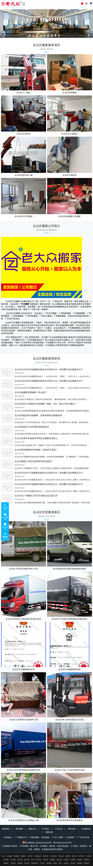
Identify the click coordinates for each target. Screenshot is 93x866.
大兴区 (88, 856)
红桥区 (73, 860)
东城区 (9, 856)
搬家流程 (49, 832)
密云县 (20, 860)
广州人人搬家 (57, 837)
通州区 (68, 856)
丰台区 (30, 856)
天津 (33, 860)
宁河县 (42, 863)
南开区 (59, 860)
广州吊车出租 (83, 837)
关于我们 (45, 829)
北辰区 (13, 863)
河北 (60, 863)
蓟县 (55, 863)
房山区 (61, 856)
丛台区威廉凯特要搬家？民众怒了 (31, 392)
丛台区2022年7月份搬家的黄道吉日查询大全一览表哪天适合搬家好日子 (49, 473)
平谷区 (13, 860)
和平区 (38, 860)
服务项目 (6, 829)
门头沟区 (53, 856)
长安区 (73, 863)
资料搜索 (19, 829)
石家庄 (66, 863)
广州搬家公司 (21, 837)
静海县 (49, 863)
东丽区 (79, 860)
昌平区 (81, 856)
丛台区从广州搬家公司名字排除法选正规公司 (36, 496)
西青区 (86, 860)
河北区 (66, 860)
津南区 (6, 863)
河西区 (52, 860)
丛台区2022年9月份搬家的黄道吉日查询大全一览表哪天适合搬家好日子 (49, 369)
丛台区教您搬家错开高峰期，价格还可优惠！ (36, 450)
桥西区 (79, 863)
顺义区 (74, 856)
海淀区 (45, 856)
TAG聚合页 (86, 829)
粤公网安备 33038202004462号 (37, 843)
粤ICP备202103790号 (62, 843)
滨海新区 (34, 863)
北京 (3, 856)
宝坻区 (26, 863)
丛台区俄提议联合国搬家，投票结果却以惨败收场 (38, 415)
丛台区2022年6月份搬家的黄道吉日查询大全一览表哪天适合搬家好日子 (49, 484)
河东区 (45, 860)
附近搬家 (45, 837)
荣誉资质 (72, 829)
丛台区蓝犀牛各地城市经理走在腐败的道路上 (36, 438)
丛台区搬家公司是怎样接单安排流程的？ (34, 461)
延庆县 (26, 860)
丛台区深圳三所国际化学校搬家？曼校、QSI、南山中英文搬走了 (45, 404)
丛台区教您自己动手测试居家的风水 (32, 427)
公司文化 (59, 829)
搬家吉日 (32, 829)
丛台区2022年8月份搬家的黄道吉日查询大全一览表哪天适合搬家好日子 (49, 381)
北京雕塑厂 (70, 837)
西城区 (16, 856)
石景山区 (37, 856)
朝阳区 (23, 856)
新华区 (86, 863)
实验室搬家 (34, 837)
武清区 (20, 863)
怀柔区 (6, 860)
